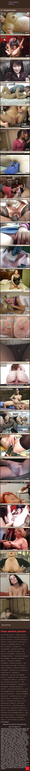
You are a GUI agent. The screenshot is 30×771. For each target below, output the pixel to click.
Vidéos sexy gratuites (7, 767)
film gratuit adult (16, 696)
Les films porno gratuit (19, 728)
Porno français (14, 735)
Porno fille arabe (22, 756)
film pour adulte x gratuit (16, 719)
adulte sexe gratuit (7, 635)
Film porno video (13, 762)
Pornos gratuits (9, 748)
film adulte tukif (13, 677)
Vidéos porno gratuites (20, 748)
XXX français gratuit (10, 741)
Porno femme (10, 758)
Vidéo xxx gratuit (18, 738)
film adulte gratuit (15, 663)
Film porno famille (10, 736)
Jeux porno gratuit (6, 757)
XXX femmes (22, 766)
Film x (20, 731)
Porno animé (4, 750)
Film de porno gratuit (7, 738)
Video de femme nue (7, 728)
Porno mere (20, 745)
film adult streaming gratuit (10, 644)
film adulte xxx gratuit (12, 682)
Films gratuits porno (12, 766)
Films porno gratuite (23, 737)
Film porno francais (17, 747)
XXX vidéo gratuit (20, 743)
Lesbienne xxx (13, 763)
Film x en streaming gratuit (8, 752)
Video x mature (14, 746)
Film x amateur (10, 743)
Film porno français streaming (17, 760)
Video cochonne (17, 729)
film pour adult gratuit (16, 710)
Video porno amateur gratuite (16, 742)
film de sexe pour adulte (16, 689)
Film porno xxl (12, 737)
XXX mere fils (13, 750)
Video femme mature (10, 740)
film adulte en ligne (14, 651)
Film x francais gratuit (11, 731)
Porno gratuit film (23, 755)
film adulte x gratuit (10, 679)
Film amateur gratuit (21, 751)
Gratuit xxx (14, 755)
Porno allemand (9, 753)
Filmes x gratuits (22, 733)
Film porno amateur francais (12, 732)
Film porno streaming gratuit (13, 765)
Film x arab (8, 747)
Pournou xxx (4, 760)
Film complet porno (21, 736)
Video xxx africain (12, 733)
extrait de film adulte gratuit (17, 637)
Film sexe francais (10, 745)
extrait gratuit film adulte (17, 642)
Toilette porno (21, 741)
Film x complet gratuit (8, 761)
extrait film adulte (7, 639)
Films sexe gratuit (19, 767)
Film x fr (17, 753)
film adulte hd (13, 670)
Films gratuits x (5, 735)
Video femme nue (10, 751)
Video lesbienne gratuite (21, 758)
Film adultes (20, 750)
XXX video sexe (16, 757)
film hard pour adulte (14, 701)
